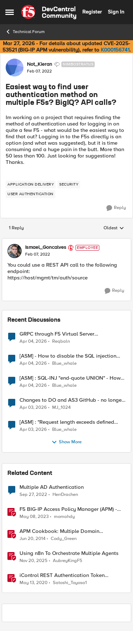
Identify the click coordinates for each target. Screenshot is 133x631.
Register (92, 12)
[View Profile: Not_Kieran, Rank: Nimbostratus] (14, 67)
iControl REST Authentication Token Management (62, 575)
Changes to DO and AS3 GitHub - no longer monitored (71, 400)
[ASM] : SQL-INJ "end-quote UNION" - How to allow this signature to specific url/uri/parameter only (70, 378)
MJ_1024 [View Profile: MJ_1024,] (61, 407)
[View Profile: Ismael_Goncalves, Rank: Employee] (14, 251)
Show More (66, 442)
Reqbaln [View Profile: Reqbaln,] (61, 341)
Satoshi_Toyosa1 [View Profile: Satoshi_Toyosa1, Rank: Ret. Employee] (70, 582)
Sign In (116, 12)
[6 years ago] (34, 583)
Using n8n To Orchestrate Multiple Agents (69, 553)
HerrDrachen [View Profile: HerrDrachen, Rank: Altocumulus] (65, 494)
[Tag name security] (68, 184)
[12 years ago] (32, 538)
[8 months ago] (34, 560)
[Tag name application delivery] (31, 184)
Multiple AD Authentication (52, 487)
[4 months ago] (33, 341)
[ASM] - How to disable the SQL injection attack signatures (68, 356)
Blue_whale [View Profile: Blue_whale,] (64, 363)
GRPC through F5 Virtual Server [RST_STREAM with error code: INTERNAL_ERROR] (57, 334)
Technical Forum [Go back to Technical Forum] (25, 31)
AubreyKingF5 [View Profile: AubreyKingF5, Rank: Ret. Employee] (67, 560)
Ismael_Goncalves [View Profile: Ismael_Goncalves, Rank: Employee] (45, 247)
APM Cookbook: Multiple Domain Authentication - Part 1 (59, 531)
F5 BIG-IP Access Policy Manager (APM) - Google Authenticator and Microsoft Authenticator (68, 509)
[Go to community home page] (48, 12)
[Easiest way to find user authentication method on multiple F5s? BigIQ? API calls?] (37, 254)
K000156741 (115, 50)
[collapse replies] (66, 241)
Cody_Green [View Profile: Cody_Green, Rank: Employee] (64, 538)
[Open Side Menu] (9, 12)
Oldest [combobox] (114, 228)
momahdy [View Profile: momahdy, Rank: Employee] (64, 516)
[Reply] (116, 208)
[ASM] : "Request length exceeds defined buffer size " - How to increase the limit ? (67, 422)
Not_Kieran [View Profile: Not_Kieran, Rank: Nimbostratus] (39, 64)
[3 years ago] (33, 494)
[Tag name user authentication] (30, 194)
